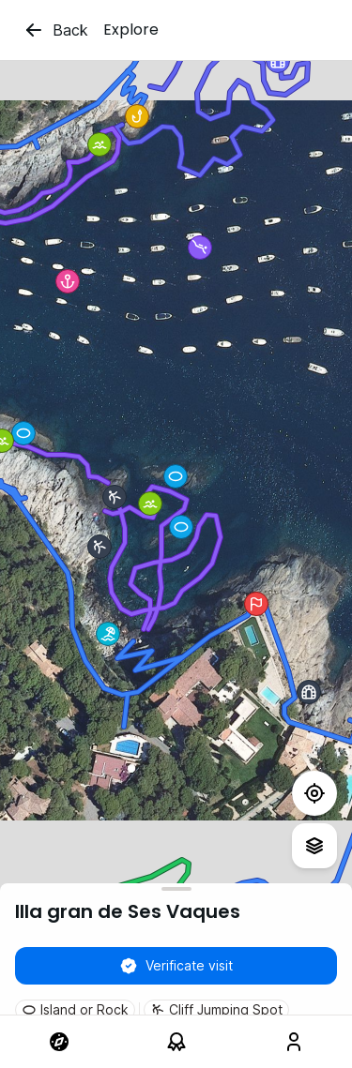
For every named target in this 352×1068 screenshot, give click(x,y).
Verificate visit (176, 965)
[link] (58, 1041)
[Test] (314, 793)
